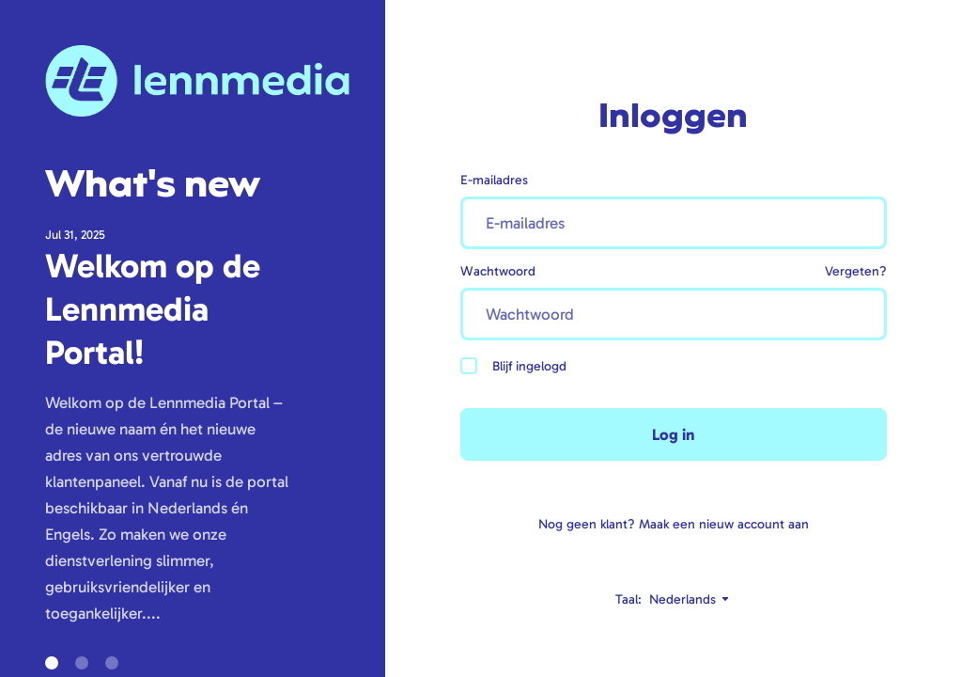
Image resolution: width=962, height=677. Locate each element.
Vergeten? (856, 271)
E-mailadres (494, 180)
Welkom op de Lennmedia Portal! (152, 308)
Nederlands (690, 599)
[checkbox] (468, 365)
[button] (51, 662)
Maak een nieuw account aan (724, 524)
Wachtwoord (497, 271)
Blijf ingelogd (513, 365)
